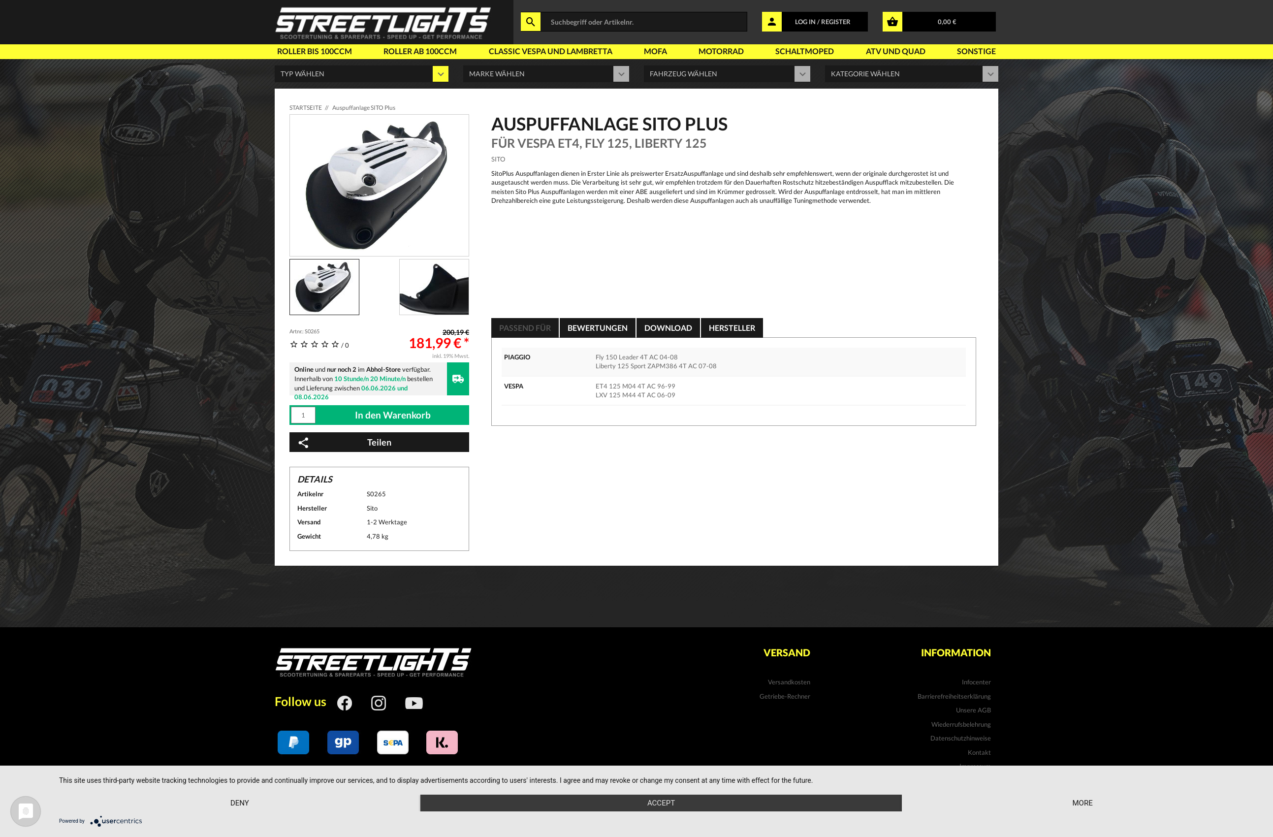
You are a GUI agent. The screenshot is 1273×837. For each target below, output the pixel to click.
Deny (239, 803)
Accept (661, 803)
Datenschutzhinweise (960, 738)
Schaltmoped (804, 51)
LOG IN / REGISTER (823, 22)
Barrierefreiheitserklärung (954, 696)
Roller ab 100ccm (420, 51)
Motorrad (721, 51)
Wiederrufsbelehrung (961, 724)
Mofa (655, 51)
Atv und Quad (895, 51)
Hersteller (732, 327)
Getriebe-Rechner (785, 696)
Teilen (344, 442)
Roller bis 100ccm (314, 51)
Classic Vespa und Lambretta (550, 51)
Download (668, 327)
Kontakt (979, 752)
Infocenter (976, 682)
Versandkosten (789, 682)
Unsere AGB (973, 710)
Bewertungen (598, 327)
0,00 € (947, 22)
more (1082, 803)
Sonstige (976, 51)
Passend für (525, 327)
